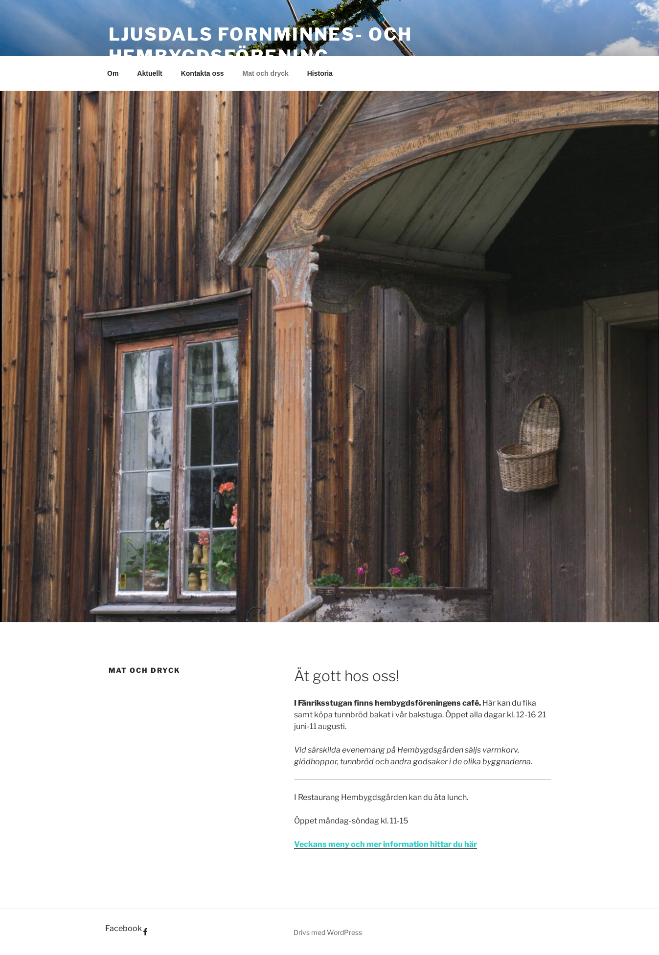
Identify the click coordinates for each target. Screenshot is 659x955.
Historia (320, 73)
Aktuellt (149, 73)
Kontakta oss (202, 73)
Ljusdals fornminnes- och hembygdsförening (260, 45)
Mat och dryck (266, 73)
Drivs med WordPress (328, 932)
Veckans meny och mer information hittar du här (385, 844)
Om (112, 73)
